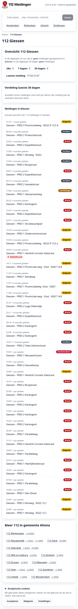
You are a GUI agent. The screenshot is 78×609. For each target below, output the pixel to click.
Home (5, 34)
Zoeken (67, 17)
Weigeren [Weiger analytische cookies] (28, 601)
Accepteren (12, 601)
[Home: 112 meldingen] (16, 4)
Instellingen (44, 601)
